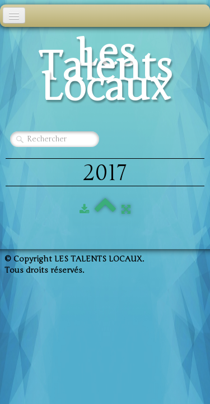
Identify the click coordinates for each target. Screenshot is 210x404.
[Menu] (14, 15)
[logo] (105, 73)
